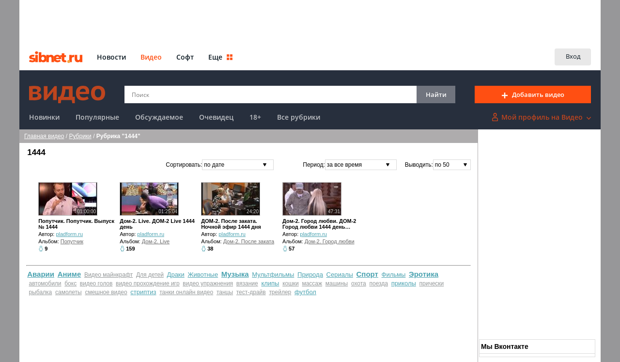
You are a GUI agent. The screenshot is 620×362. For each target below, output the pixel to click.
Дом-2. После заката (248, 241)
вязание (247, 283)
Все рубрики (298, 117)
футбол (305, 292)
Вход (573, 56)
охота (358, 283)
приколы (403, 283)
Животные (202, 274)
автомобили (45, 283)
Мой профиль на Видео (541, 117)
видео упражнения (208, 283)
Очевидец (216, 117)
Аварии (40, 274)
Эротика (423, 274)
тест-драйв (251, 292)
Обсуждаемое (159, 117)
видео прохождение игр (148, 283)
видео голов (96, 283)
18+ (255, 117)
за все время (344, 164)
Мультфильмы (273, 274)
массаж (312, 283)
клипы (270, 283)
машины (337, 283)
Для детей (150, 274)
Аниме (69, 274)
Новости (111, 57)
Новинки (44, 117)
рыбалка (40, 292)
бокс (70, 283)
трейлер (280, 292)
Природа (310, 274)
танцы (225, 292)
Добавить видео (533, 94)
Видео (151, 57)
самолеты (68, 292)
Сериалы (339, 274)
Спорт (367, 274)
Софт (185, 57)
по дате (214, 164)
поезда (378, 283)
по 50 (442, 164)
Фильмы (394, 274)
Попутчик (72, 241)
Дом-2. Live (156, 241)
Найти (436, 94)
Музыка (235, 274)
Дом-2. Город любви (330, 241)
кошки (290, 283)
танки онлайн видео (186, 292)
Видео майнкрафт (108, 274)
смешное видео (106, 292)
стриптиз (143, 292)
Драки (176, 274)
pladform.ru (69, 234)
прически (431, 283)
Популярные (97, 117)
